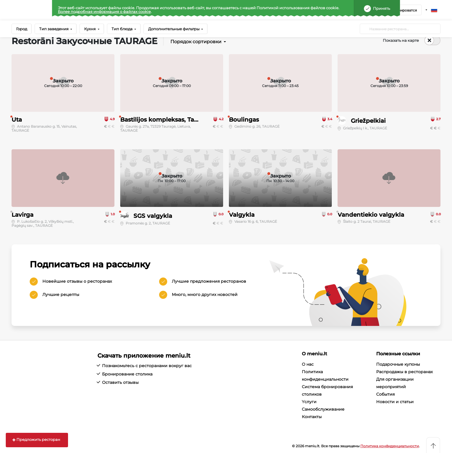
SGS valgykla (152, 215)
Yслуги (309, 401)
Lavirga (22, 214)
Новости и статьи (395, 401)
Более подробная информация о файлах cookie (104, 11)
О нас (308, 364)
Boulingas (244, 119)
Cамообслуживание (323, 409)
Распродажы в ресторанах (404, 371)
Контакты (312, 416)
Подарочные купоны (398, 364)
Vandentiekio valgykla (371, 214)
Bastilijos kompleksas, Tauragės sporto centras (189, 119)
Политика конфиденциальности (389, 446)
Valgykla (242, 214)
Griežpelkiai (368, 120)
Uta (17, 119)
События (385, 394)
